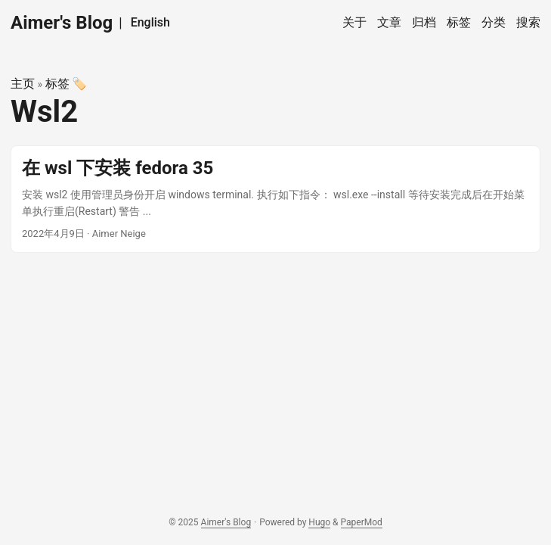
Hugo (319, 522)
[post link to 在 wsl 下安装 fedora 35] (275, 199)
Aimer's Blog (62, 22)
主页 (23, 83)
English (150, 22)
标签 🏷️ (66, 83)
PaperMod (361, 522)
